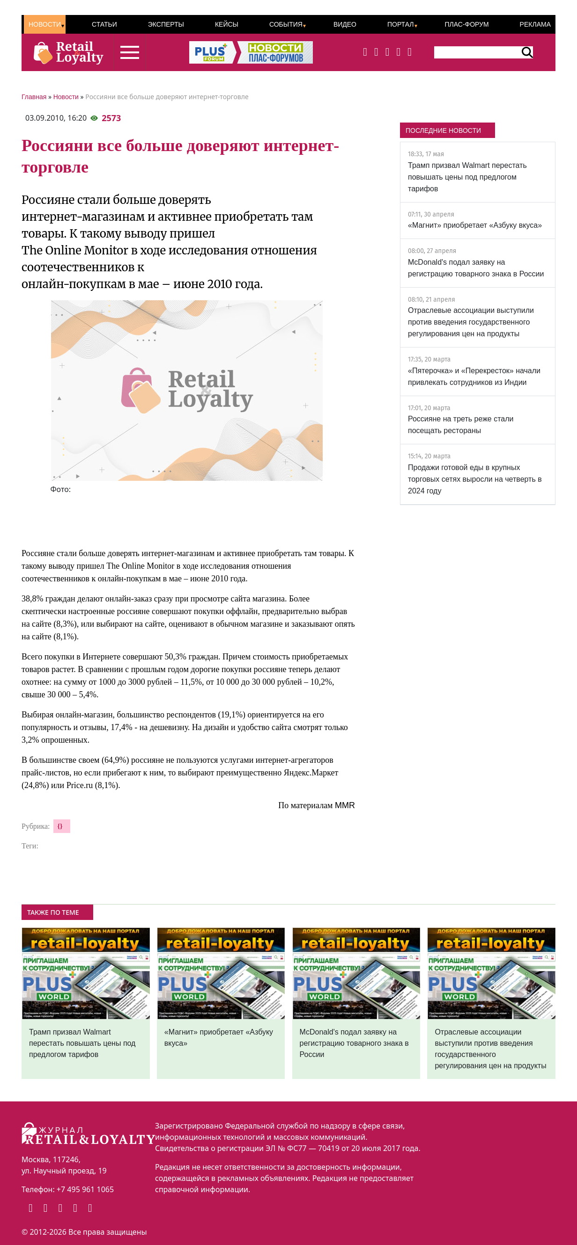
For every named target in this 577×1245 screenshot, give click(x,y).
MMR (345, 805)
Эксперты (166, 24)
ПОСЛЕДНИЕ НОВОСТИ (443, 130)
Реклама (535, 24)
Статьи (104, 24)
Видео (344, 24)
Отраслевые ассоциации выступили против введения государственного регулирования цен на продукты (471, 322)
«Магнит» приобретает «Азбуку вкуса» (475, 225)
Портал (400, 24)
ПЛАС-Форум (466, 24)
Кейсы (226, 24)
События (286, 24)
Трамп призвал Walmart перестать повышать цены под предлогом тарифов (467, 177)
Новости (45, 24)
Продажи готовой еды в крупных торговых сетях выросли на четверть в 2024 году (475, 479)
